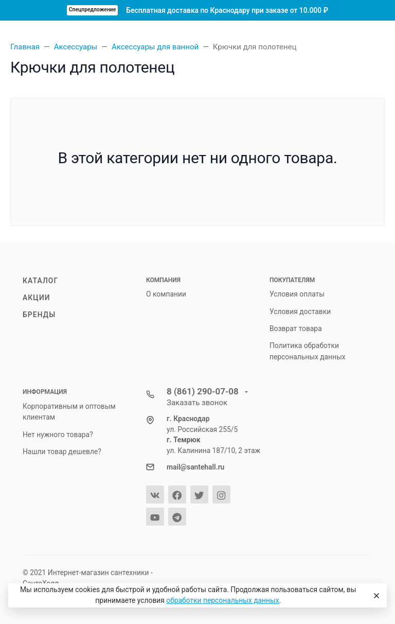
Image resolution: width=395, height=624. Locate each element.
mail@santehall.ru (195, 467)
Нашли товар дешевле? (62, 451)
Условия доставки (300, 311)
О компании (166, 294)
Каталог (40, 280)
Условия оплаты (297, 294)
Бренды (39, 314)
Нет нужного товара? (58, 434)
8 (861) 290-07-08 (204, 391)
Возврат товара (296, 328)
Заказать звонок (197, 402)
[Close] (375, 596)
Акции (36, 297)
